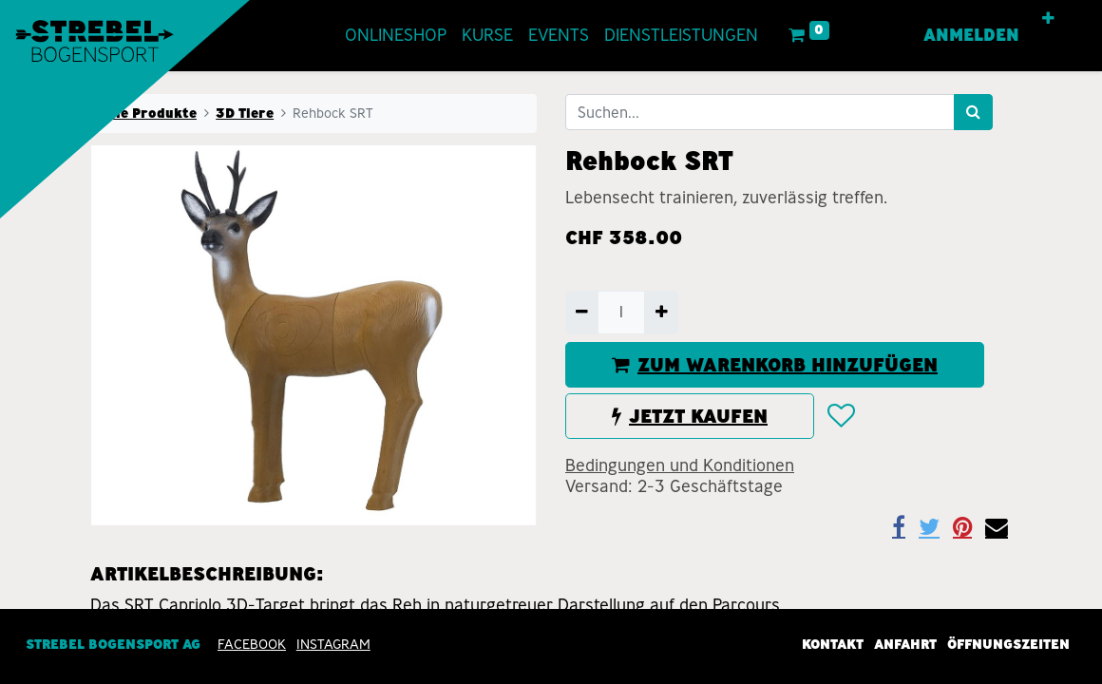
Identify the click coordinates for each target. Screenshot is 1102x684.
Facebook (252, 644)
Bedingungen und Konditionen (679, 465)
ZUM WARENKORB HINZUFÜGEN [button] (775, 364)
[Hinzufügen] (660, 312)
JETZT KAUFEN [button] (690, 416)
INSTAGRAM (333, 644)
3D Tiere (245, 113)
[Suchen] (973, 112)
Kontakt (833, 644)
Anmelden (971, 35)
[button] (1048, 19)
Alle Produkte (149, 113)
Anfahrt (905, 644)
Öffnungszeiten (1008, 644)
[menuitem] (395, 35)
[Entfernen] (581, 312)
